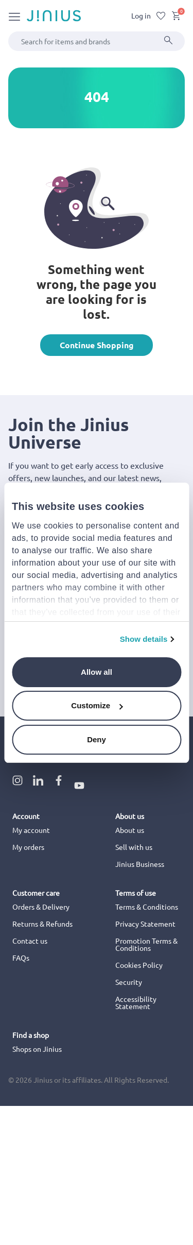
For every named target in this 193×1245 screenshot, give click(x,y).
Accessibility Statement (135, 1002)
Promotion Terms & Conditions (146, 944)
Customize (96, 705)
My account (31, 829)
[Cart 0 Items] (176, 17)
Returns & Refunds (42, 923)
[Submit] (168, 41)
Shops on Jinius (37, 1048)
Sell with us (133, 846)
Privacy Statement (145, 923)
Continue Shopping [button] (97, 344)
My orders (28, 846)
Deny (96, 739)
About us (129, 829)
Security (128, 981)
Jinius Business (139, 863)
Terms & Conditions (146, 906)
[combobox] (96, 41)
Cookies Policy (139, 964)
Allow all (96, 672)
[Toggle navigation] (14, 15)
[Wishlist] (161, 16)
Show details (144, 639)
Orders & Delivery (40, 906)
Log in (141, 15)
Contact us (29, 940)
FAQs (20, 957)
